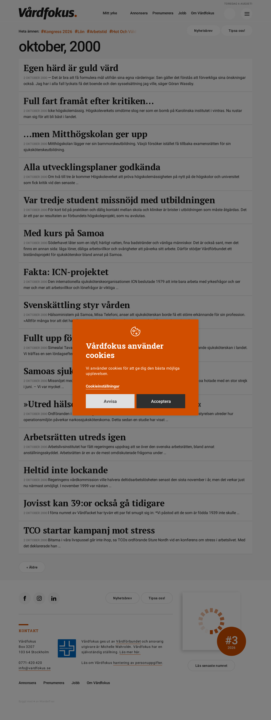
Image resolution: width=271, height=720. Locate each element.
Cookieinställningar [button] (103, 386)
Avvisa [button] (110, 401)
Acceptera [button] (161, 401)
